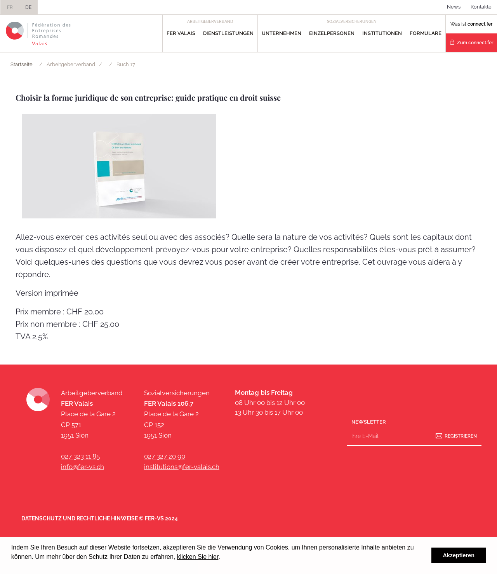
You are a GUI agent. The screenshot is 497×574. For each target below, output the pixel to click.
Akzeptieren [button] (458, 555)
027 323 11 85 (80, 456)
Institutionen (382, 33)
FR (10, 7)
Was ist (471, 24)
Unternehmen (281, 33)
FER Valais (181, 33)
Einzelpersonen (332, 33)
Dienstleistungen (228, 33)
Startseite (21, 64)
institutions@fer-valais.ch (181, 467)
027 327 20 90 (164, 456)
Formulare (425, 33)
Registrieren (461, 435)
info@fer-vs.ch (82, 467)
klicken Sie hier (198, 556)
